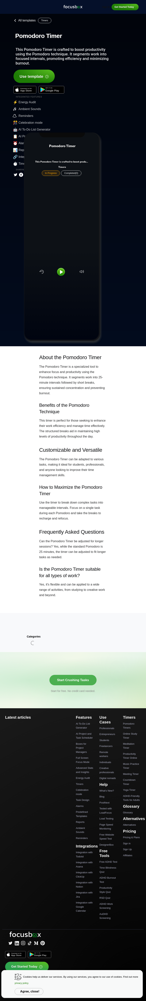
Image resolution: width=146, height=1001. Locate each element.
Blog (101, 796)
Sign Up (127, 849)
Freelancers (106, 746)
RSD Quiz (104, 897)
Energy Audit (83, 778)
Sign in (127, 843)
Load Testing (106, 818)
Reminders (82, 838)
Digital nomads (107, 778)
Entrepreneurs (107, 734)
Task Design (82, 800)
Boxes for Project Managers (81, 747)
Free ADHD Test (108, 861)
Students (104, 740)
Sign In (106, 7)
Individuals (105, 762)
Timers (79, 784)
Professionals (106, 728)
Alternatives (129, 824)
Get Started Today (124, 7)
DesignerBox (106, 844)
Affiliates (127, 855)
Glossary (128, 812)
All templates (24, 20)
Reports (80, 822)
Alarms (79, 806)
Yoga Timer (129, 790)
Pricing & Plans (131, 837)
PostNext (104, 802)
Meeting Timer (131, 774)
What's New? (106, 790)
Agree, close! (29, 991)
